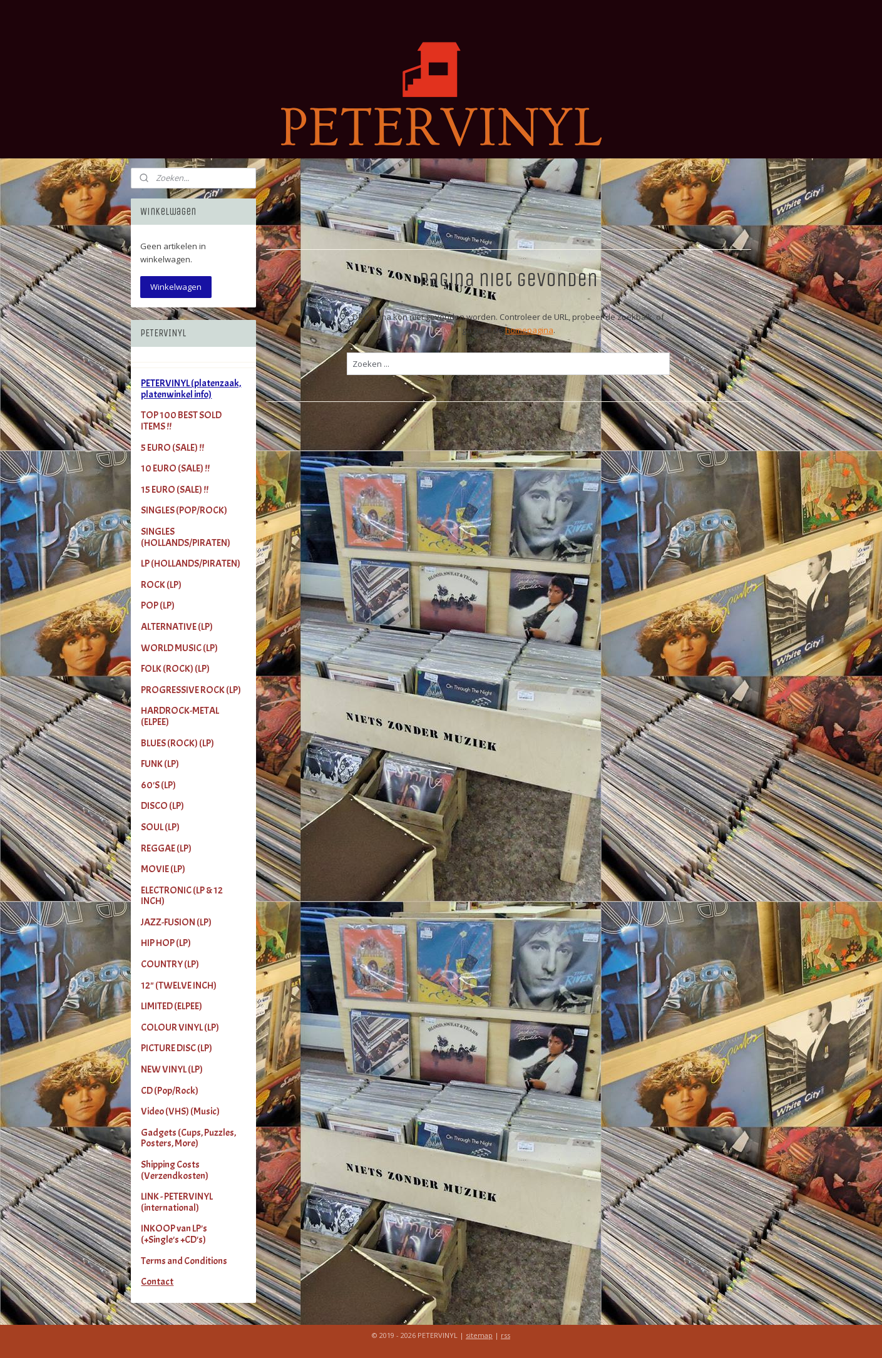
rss (505, 1335)
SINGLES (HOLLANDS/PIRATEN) (185, 537)
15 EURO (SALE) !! (174, 489)
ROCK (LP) (161, 585)
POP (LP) (158, 605)
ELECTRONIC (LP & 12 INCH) (182, 896)
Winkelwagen (176, 286)
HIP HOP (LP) (166, 943)
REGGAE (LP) (166, 848)
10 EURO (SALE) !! (175, 468)
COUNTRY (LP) (170, 964)
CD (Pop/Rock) (169, 1090)
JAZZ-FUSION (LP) (176, 922)
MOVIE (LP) (163, 869)
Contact (157, 1281)
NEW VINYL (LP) (172, 1069)
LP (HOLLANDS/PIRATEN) (190, 563)
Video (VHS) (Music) (180, 1111)
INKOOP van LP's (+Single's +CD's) (174, 1234)
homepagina (529, 330)
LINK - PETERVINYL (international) (177, 1202)
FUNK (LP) (160, 764)
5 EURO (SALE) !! (172, 447)
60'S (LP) (158, 785)
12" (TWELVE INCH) (179, 985)
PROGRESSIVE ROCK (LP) (191, 690)
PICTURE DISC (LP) (176, 1048)
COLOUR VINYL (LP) (180, 1027)
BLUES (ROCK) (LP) (177, 743)
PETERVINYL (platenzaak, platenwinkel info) (191, 389)
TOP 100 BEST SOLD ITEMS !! (181, 421)
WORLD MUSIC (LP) (179, 648)
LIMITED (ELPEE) (171, 1006)
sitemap (479, 1335)
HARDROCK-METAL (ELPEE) (180, 716)
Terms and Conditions (184, 1261)
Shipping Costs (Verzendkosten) (174, 1170)
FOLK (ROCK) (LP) (175, 668)
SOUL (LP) (160, 827)
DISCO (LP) (162, 806)
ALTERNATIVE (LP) (177, 626)
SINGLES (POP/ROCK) (184, 510)
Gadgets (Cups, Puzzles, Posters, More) (188, 1138)
